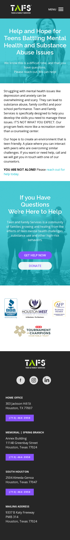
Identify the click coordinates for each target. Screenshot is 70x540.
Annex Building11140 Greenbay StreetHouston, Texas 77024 (22, 442)
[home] (24, 9)
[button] (56, 9)
